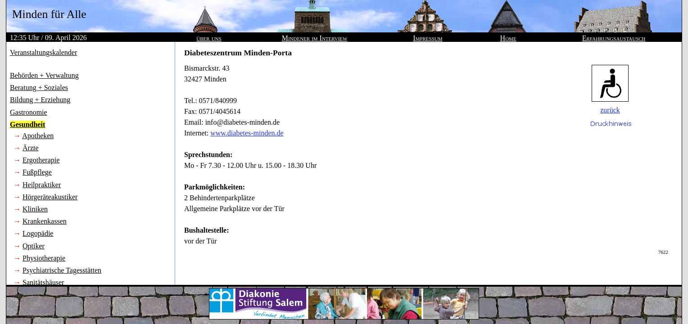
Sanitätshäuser (43, 282)
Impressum (427, 38)
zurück (610, 110)
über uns (208, 38)
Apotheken (38, 136)
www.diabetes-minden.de (246, 133)
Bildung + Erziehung (40, 100)
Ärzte (31, 148)
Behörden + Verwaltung (44, 75)
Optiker (34, 246)
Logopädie (38, 233)
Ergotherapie (41, 160)
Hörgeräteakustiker (50, 197)
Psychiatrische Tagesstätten (62, 270)
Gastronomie (28, 112)
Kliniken (35, 209)
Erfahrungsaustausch (614, 38)
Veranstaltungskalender (43, 52)
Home (508, 38)
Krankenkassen (45, 221)
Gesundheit (27, 124)
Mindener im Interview (315, 38)
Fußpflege (37, 172)
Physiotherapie (44, 258)
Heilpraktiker (42, 185)
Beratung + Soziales (39, 87)
